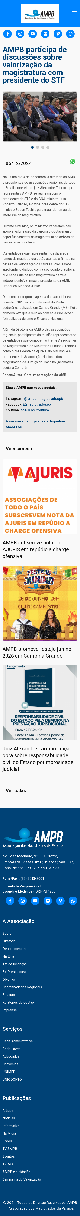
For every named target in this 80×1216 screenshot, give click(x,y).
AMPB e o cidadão (16, 1172)
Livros (7, 1141)
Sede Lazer (11, 1049)
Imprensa (10, 1010)
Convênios (10, 1064)
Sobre (7, 933)
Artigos (8, 1111)
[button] (32, 147)
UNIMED (9, 1072)
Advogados (11, 1056)
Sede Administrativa (18, 1041)
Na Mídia (9, 1134)
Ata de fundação (15, 964)
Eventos (9, 1156)
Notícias (9, 1118)
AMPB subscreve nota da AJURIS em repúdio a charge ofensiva (36, 549)
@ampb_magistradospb (43, 398)
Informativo (11, 1126)
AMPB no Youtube (34, 410)
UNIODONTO (12, 1079)
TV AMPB (10, 1149)
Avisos (8, 1164)
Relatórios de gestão (18, 1002)
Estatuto (9, 995)
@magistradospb (37, 404)
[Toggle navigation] (75, 11)
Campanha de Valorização (22, 1179)
